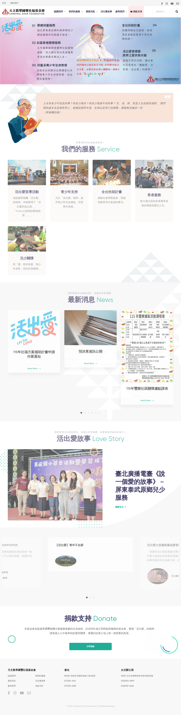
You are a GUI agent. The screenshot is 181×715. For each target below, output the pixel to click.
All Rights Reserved (106, 706)
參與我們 (12, 686)
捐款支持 (39, 686)
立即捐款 (90, 646)
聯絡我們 (14, 3)
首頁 (4, 3)
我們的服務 (40, 676)
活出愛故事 (40, 681)
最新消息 (12, 681)
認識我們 (12, 676)
